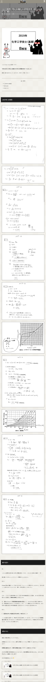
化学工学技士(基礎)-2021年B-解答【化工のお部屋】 (25, 675)
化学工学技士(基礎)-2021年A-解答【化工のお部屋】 (25, 665)
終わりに (6, 88)
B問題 (13, 13)
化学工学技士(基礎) (7, 13)
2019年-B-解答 (8, 83)
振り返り (6, 86)
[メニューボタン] (1, 1)
